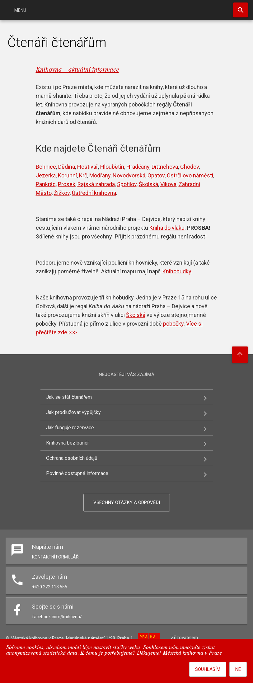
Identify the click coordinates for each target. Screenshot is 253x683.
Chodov (189, 166)
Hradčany (137, 166)
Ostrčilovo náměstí (190, 175)
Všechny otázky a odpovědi (126, 502)
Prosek (66, 184)
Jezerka (46, 175)
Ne (238, 669)
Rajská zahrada (96, 184)
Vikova (168, 184)
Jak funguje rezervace (70, 428)
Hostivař (87, 166)
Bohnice (46, 166)
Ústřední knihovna (94, 193)
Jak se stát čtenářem (69, 397)
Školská (148, 184)
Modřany (99, 175)
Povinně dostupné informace (77, 473)
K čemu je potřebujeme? (107, 653)
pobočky (173, 323)
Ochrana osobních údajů (71, 458)
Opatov (156, 175)
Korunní (67, 175)
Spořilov (127, 184)
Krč (83, 175)
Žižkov (62, 193)
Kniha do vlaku (167, 227)
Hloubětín (112, 166)
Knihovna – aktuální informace (77, 70)
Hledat (240, 9)
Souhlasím (207, 669)
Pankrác (46, 184)
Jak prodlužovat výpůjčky (73, 412)
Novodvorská (129, 175)
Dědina (66, 166)
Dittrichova (165, 166)
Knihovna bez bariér (67, 443)
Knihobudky (176, 271)
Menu (20, 10)
